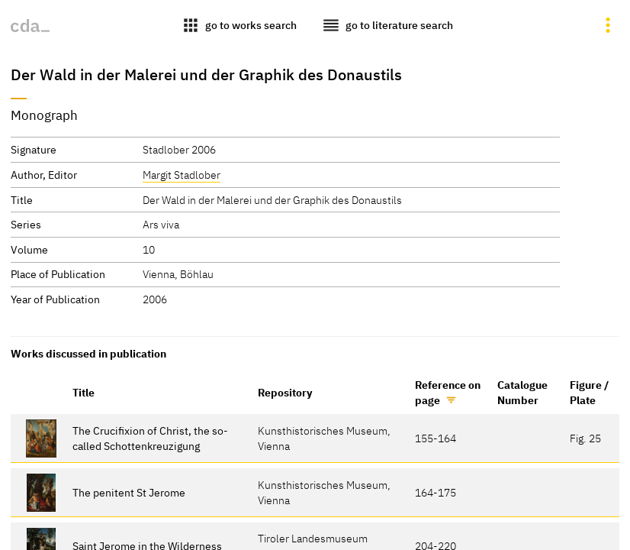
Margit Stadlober (181, 174)
